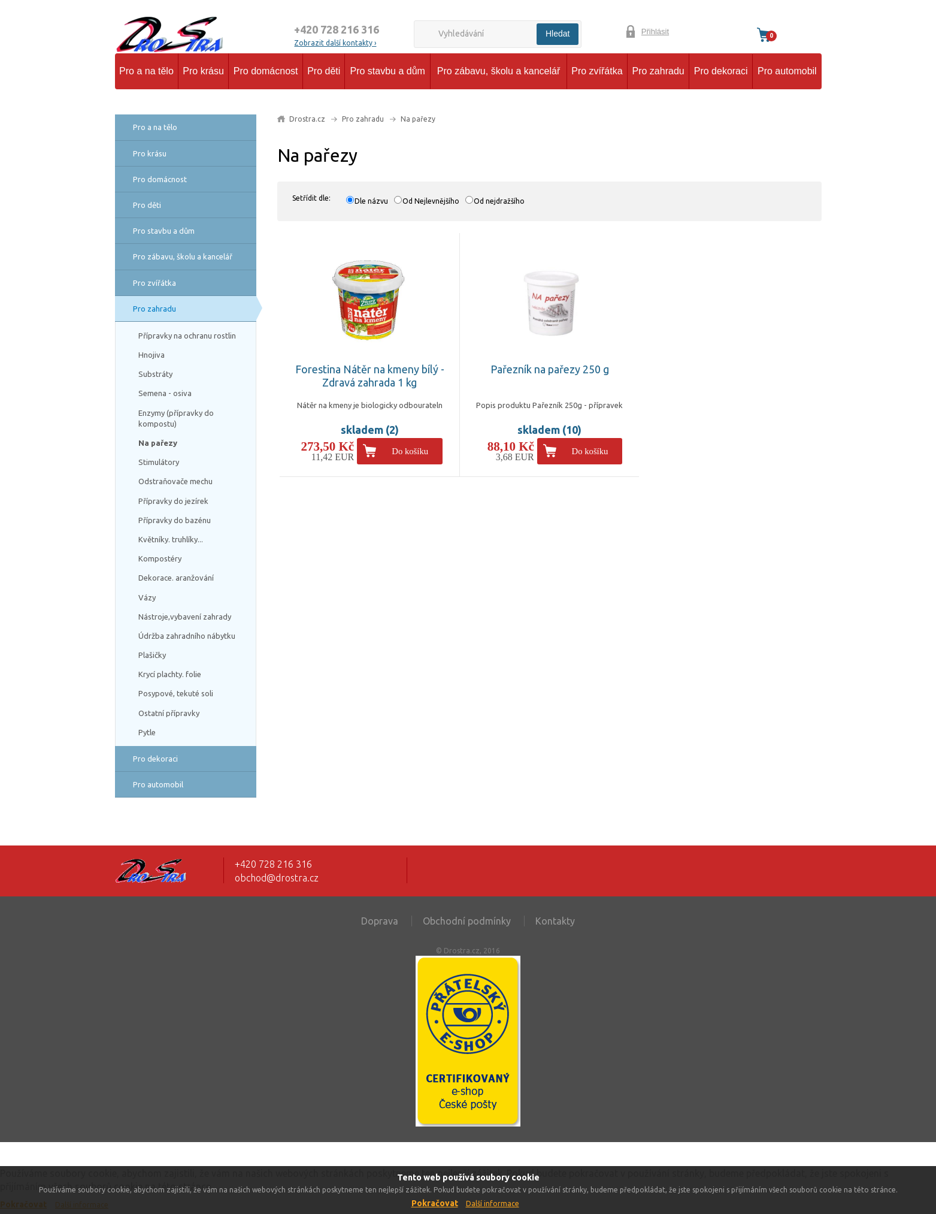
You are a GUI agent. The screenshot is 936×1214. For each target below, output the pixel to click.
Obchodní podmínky (467, 921)
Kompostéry (159, 558)
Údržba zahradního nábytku (186, 636)
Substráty (155, 374)
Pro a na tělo (146, 71)
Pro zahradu (658, 71)
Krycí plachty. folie (169, 674)
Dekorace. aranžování (176, 577)
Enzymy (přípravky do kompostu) (176, 418)
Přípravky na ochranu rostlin (187, 335)
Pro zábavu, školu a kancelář (498, 71)
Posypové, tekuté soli (175, 693)
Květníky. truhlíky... (170, 539)
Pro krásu (203, 71)
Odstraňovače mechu (175, 481)
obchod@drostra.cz (277, 877)
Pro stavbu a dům (387, 71)
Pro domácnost (266, 71)
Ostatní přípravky (168, 713)
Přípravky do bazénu (174, 520)
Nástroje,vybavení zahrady (184, 616)
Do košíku (410, 451)
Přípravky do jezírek (173, 501)
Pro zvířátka (596, 71)
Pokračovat (434, 1203)
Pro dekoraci (721, 71)
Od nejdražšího (499, 201)
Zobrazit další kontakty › (335, 43)
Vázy (147, 597)
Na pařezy (157, 443)
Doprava (379, 921)
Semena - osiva (165, 393)
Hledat (558, 33)
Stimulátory (158, 462)
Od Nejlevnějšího (430, 201)
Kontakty (555, 921)
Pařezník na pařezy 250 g (549, 369)
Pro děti (323, 71)
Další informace (492, 1203)
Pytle (147, 732)
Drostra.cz (307, 119)
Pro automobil (787, 71)
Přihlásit (655, 31)
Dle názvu (371, 201)
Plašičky (152, 655)
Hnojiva (151, 355)
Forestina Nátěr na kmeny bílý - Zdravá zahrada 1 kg (369, 375)
